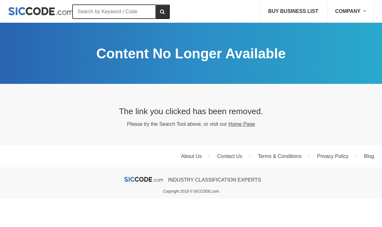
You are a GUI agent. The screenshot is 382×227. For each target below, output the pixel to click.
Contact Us (229, 156)
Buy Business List (293, 11)
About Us (191, 156)
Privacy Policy (333, 156)
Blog (369, 156)
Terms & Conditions (280, 156)
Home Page (241, 124)
